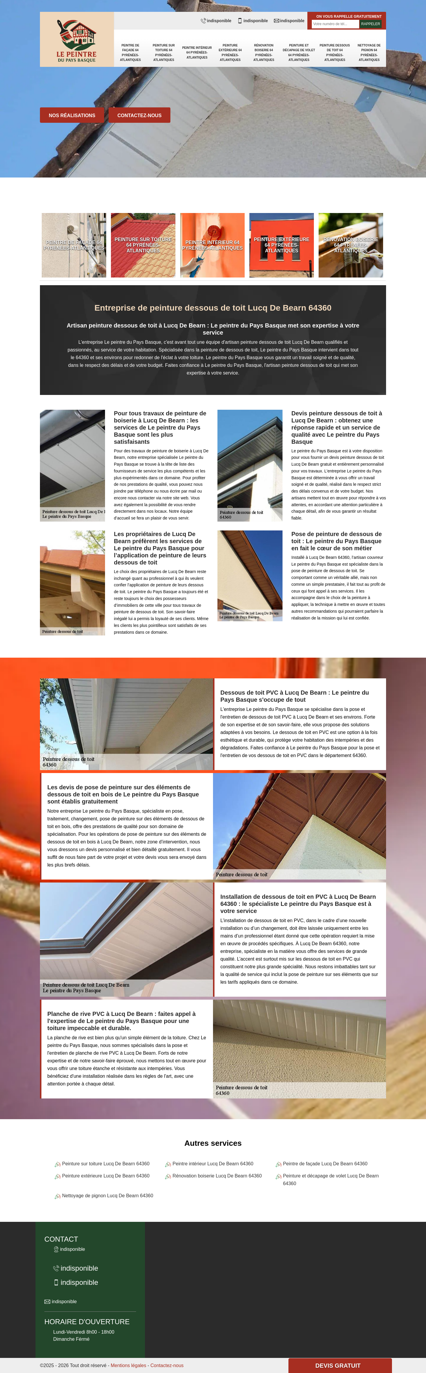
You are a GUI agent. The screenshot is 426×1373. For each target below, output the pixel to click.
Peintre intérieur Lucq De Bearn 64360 (212, 1163)
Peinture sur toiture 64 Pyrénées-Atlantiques (164, 53)
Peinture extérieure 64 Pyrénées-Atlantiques (230, 53)
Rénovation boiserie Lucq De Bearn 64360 (217, 1175)
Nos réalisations (72, 115)
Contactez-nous (139, 115)
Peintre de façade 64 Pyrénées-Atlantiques (130, 53)
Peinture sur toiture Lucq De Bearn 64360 (105, 1163)
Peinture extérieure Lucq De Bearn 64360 (105, 1175)
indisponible (216, 20)
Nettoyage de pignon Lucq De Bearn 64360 (107, 1195)
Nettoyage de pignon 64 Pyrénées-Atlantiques (369, 53)
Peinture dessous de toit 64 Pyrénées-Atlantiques (335, 53)
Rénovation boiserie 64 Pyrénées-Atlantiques (263, 53)
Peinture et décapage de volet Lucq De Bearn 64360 (331, 1179)
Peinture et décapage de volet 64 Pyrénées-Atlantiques (299, 53)
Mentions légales (128, 1365)
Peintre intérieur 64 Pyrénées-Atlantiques (197, 52)
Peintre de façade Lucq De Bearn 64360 (325, 1163)
